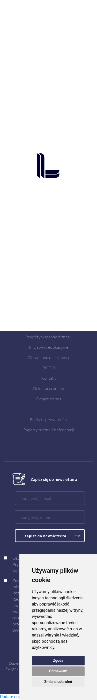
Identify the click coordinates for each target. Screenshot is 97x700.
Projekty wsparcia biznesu (48, 336)
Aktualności (48, 316)
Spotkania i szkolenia (48, 326)
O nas (48, 305)
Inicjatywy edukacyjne (48, 347)
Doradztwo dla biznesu (48, 357)
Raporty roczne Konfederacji (48, 429)
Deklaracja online (48, 388)
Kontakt (48, 378)
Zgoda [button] (58, 660)
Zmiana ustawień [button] (58, 682)
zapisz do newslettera (45, 536)
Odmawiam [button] (58, 671)
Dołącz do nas (48, 398)
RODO (48, 367)
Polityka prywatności (48, 419)
